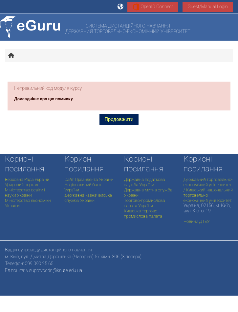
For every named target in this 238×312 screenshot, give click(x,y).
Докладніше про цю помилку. (44, 98)
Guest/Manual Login (207, 6)
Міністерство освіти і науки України (25, 192)
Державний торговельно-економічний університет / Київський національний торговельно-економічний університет (208, 190)
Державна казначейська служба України (88, 198)
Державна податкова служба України (144, 182)
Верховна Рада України (27, 179)
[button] (121, 6)
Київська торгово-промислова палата (143, 213)
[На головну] (30, 27)
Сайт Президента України (89, 179)
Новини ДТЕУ (197, 221)
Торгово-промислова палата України (144, 203)
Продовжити (119, 119)
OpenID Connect (152, 6)
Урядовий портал (21, 184)
